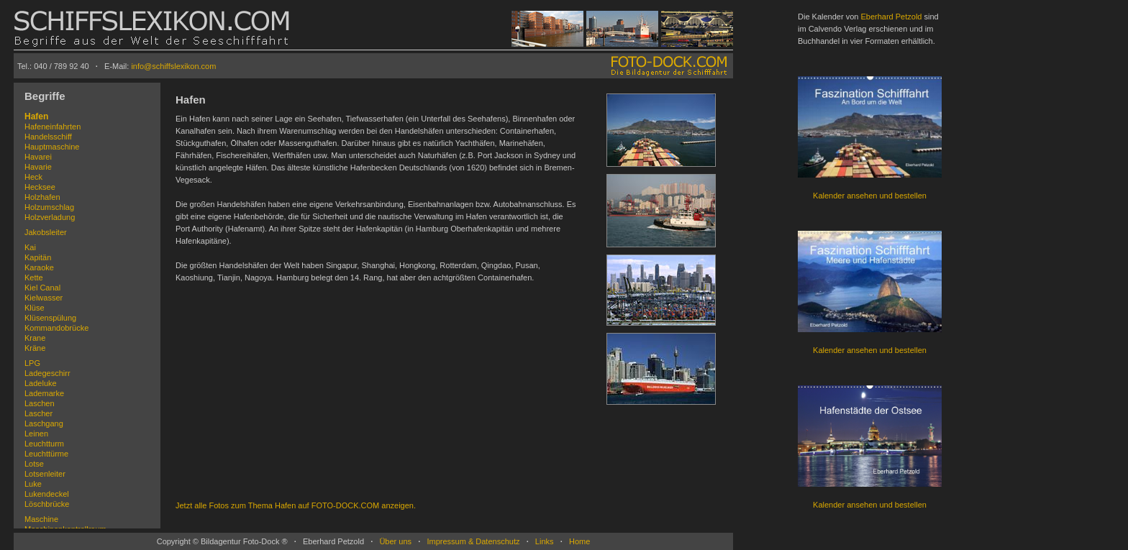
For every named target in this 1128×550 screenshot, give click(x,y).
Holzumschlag (49, 207)
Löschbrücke (46, 504)
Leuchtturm (44, 443)
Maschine (41, 519)
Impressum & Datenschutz (473, 541)
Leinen (36, 433)
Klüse (34, 307)
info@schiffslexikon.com (173, 66)
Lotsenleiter (44, 473)
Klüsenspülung (50, 317)
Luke (33, 484)
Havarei (38, 156)
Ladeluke (40, 383)
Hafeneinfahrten (52, 126)
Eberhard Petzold (891, 16)
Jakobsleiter (45, 232)
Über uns (395, 541)
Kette (33, 277)
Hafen (36, 116)
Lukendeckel (46, 494)
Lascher (38, 413)
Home (579, 541)
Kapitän (37, 257)
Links (544, 541)
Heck (33, 177)
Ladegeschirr (47, 373)
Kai (30, 247)
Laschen (39, 403)
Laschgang (43, 423)
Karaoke (39, 267)
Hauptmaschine (51, 146)
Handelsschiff (48, 136)
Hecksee (39, 187)
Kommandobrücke (56, 328)
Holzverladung (49, 217)
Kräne (34, 348)
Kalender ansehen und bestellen (870, 195)
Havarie (38, 166)
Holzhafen (42, 197)
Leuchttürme (46, 453)
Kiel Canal (42, 287)
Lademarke (44, 393)
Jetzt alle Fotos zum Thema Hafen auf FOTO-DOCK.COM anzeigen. (296, 505)
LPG (32, 363)
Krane (34, 338)
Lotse (34, 463)
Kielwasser (43, 297)
